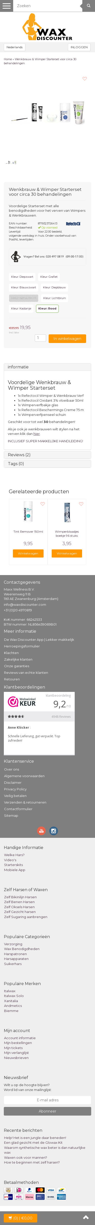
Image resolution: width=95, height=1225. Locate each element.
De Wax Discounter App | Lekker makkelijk (39, 640)
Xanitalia (11, 1001)
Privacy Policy (15, 789)
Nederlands (15, 47)
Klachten (11, 653)
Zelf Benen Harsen (19, 902)
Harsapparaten (16, 959)
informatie (18, 367)
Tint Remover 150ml (28, 531)
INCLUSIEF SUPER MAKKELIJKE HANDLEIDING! (45, 441)
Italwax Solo (14, 996)
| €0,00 (20, 1218)
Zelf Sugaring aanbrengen (25, 917)
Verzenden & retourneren (25, 802)
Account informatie (20, 1038)
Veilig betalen (15, 796)
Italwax (9, 991)
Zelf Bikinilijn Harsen (20, 897)
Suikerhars (13, 964)
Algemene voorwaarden (24, 776)
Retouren (12, 679)
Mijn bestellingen (18, 1043)
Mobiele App (14, 870)
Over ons (11, 769)
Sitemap (11, 815)
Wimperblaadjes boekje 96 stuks (67, 534)
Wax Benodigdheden (22, 949)
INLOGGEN (79, 47)
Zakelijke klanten (18, 659)
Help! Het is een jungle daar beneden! (35, 1138)
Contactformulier (18, 809)
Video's (10, 860)
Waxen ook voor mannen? (25, 1157)
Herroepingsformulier (22, 646)
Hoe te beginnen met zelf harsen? (32, 1162)
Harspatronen (15, 954)
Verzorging (13, 944)
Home (8, 59)
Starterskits (13, 865)
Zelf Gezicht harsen (20, 912)
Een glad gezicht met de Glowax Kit (33, 1142)
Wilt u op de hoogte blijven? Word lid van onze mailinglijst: (28, 1087)
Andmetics (13, 1006)
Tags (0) (16, 463)
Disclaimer (13, 782)
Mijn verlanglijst (16, 1053)
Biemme (11, 1011)
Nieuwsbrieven (16, 1058)
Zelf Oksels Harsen (19, 907)
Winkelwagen (28, 553)
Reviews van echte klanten (26, 673)
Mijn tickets (13, 1048)
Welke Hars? (14, 855)
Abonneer (47, 1111)
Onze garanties (16, 666)
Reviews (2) (19, 454)
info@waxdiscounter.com (25, 604)
